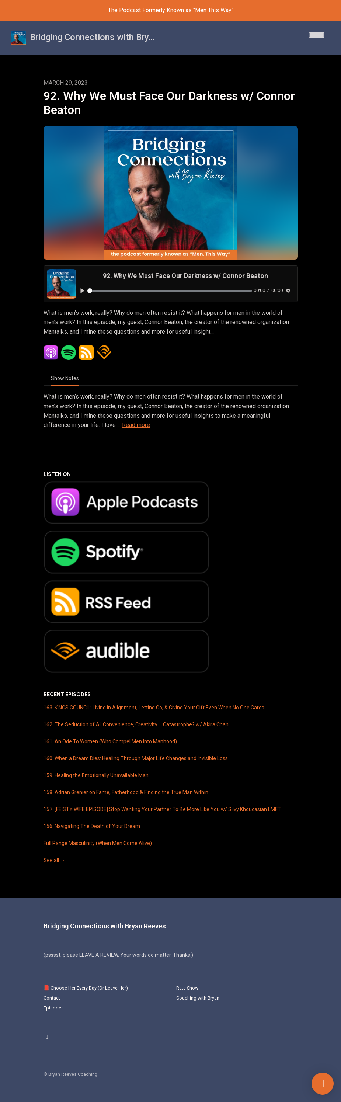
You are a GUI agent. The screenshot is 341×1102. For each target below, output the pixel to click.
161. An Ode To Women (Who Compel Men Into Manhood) (110, 741)
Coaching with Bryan (197, 998)
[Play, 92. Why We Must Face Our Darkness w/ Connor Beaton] (82, 291)
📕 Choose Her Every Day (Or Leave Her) (86, 988)
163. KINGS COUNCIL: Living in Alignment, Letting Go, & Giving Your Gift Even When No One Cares (154, 707)
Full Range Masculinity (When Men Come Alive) (98, 843)
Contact (52, 998)
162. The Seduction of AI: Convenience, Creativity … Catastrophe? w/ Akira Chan (136, 724)
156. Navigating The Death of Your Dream (92, 826)
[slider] (169, 290)
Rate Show (187, 988)
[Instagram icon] (47, 1036)
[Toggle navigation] (317, 38)
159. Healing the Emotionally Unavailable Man (96, 775)
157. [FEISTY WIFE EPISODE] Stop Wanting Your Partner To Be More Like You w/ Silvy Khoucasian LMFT (162, 809)
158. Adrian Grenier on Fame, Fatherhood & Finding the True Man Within (126, 792)
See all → (54, 860)
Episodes (54, 1008)
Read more (136, 424)
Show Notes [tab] (65, 378)
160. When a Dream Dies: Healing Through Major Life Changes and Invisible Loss (136, 758)
